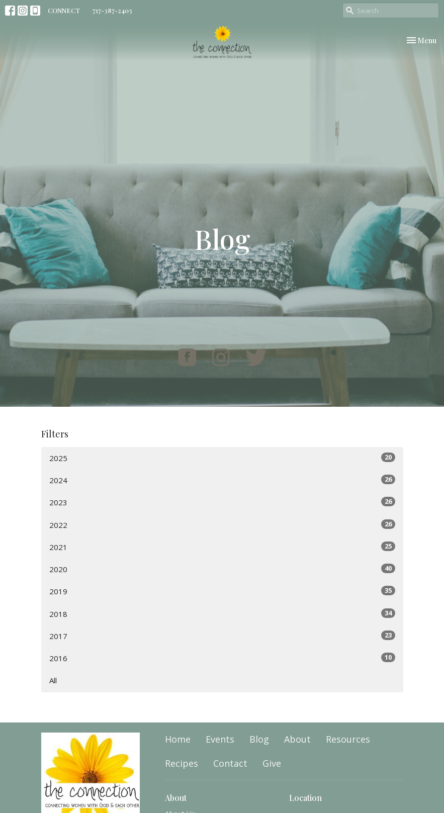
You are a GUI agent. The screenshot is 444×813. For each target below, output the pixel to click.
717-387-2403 (112, 10)
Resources (348, 739)
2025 (222, 458)
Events (220, 739)
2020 (222, 569)
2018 (222, 613)
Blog (259, 739)
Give (271, 763)
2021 (222, 546)
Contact (230, 763)
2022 (222, 524)
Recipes (181, 763)
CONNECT (64, 10)
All (53, 680)
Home (178, 739)
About (297, 739)
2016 (222, 658)
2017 (222, 635)
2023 (222, 502)
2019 (222, 591)
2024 (222, 480)
